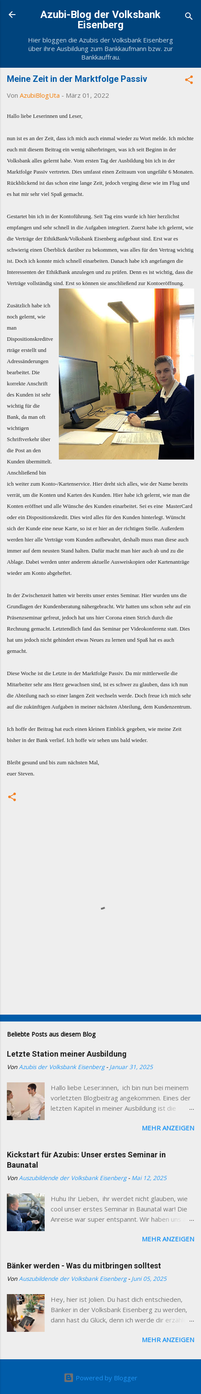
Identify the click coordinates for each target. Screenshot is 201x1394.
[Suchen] (189, 17)
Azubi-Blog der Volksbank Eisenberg (100, 20)
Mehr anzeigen (168, 1128)
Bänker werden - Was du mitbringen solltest (84, 1265)
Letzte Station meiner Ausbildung (67, 1053)
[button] (189, 81)
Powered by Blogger (100, 1377)
